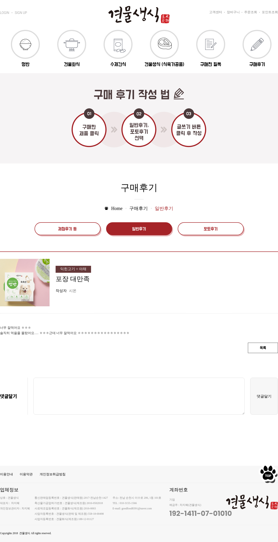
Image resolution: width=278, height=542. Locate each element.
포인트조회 (270, 12)
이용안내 (6, 474)
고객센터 (215, 12)
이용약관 (26, 474)
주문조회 (250, 12)
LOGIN (4, 13)
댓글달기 (264, 396)
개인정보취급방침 (53, 474)
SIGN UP (21, 13)
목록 (263, 348)
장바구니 (233, 12)
